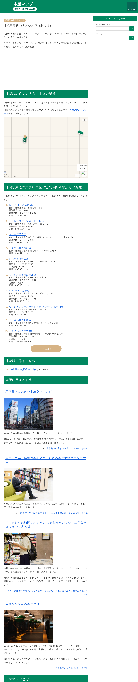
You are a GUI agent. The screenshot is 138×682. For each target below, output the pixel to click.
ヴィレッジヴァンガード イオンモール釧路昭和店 (36, 306)
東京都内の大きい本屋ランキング (28, 391)
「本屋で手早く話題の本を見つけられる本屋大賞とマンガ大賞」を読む (53, 513)
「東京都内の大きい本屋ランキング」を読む (66, 448)
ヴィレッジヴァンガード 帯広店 (26, 221)
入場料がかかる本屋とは (22, 604)
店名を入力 (101, 34)
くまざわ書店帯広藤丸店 (22, 274)
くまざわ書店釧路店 (20, 320)
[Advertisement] (46, 68)
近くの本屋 (131, 9)
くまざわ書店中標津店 (21, 331)
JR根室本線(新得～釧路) (22, 369)
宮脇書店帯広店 (17, 234)
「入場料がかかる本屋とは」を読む (70, 668)
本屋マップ (23, 4)
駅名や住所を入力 (104, 24)
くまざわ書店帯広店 (20, 248)
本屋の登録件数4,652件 (25, 9)
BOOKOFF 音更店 (19, 290)
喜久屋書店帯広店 (19, 258)
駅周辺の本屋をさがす (14, 20)
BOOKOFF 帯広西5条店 (22, 205)
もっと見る (46, 349)
